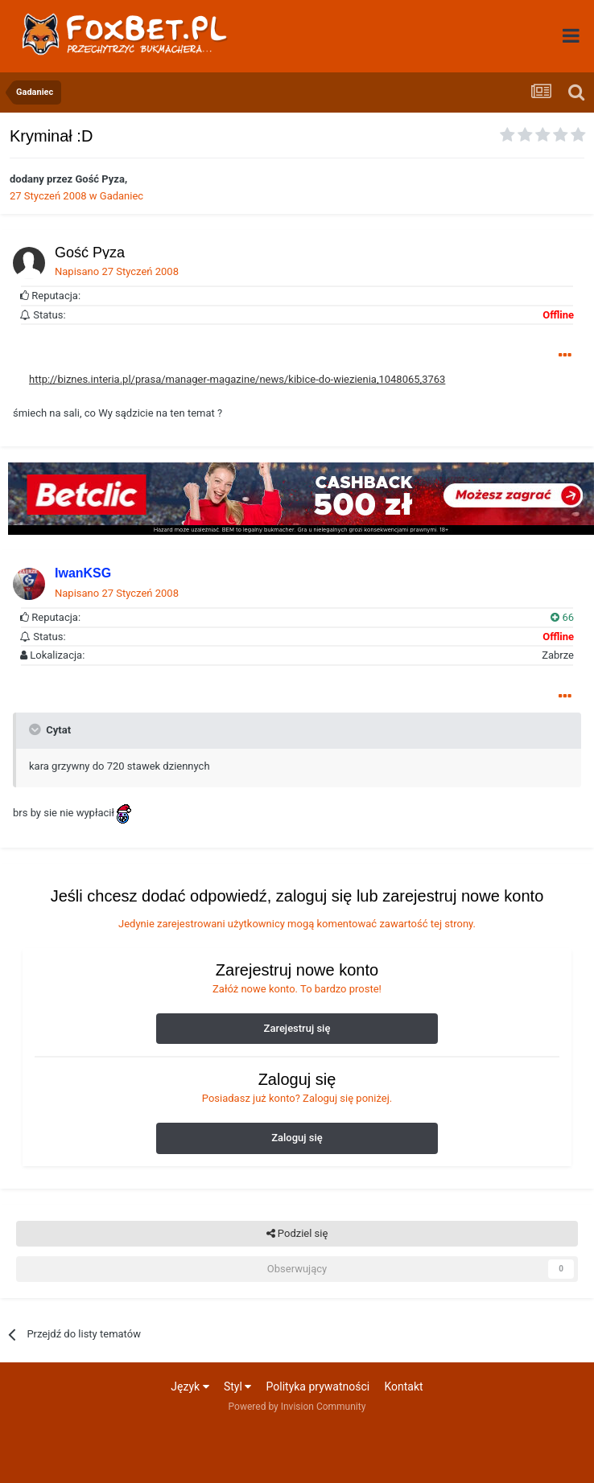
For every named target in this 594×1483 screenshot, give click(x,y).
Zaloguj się (297, 1138)
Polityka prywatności (318, 1386)
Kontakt (403, 1386)
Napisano (117, 271)
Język (189, 1386)
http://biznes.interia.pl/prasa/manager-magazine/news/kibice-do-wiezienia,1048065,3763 (237, 379)
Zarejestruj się (297, 1028)
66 (562, 617)
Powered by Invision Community (297, 1406)
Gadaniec (121, 196)
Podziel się (297, 1234)
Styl (237, 1386)
